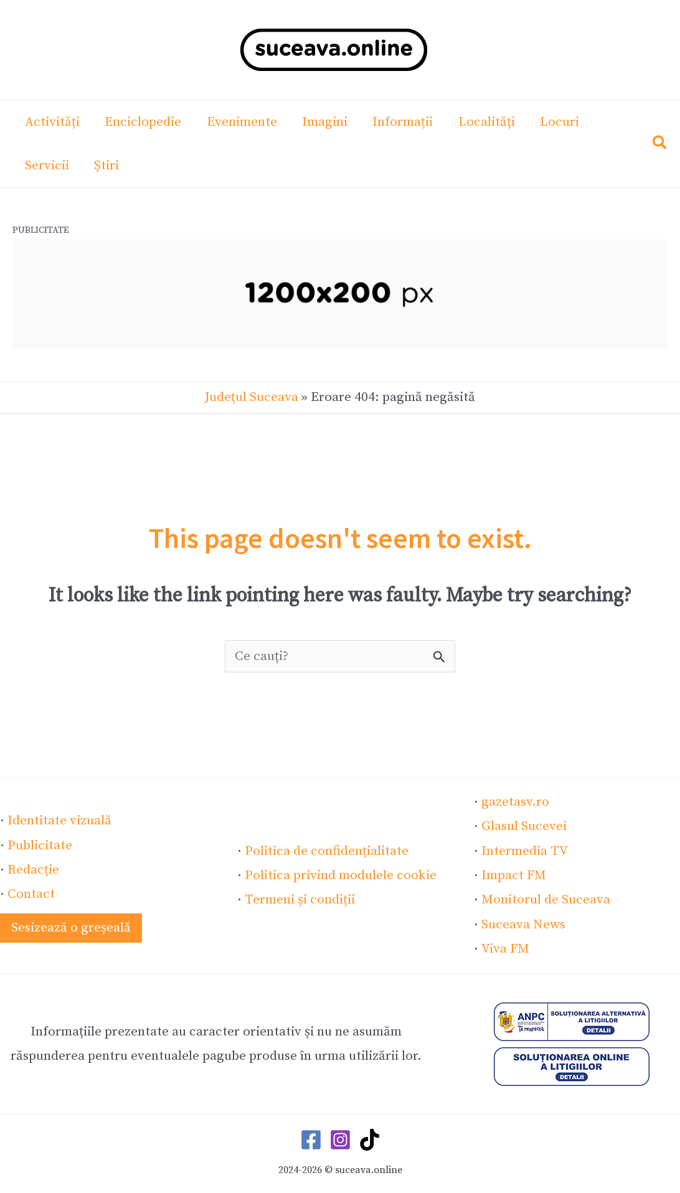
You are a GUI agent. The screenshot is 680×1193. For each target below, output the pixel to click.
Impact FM (513, 875)
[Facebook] (311, 1138)
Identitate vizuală (59, 821)
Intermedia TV (524, 850)
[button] (660, 145)
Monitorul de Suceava (545, 899)
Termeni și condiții (300, 899)
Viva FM (505, 948)
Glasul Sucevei (524, 826)
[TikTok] (369, 1138)
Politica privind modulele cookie (340, 875)
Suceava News (523, 923)
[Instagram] (340, 1138)
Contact (30, 893)
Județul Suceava (251, 397)
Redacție (33, 869)
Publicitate (39, 845)
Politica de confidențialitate (326, 850)
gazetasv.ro (515, 802)
